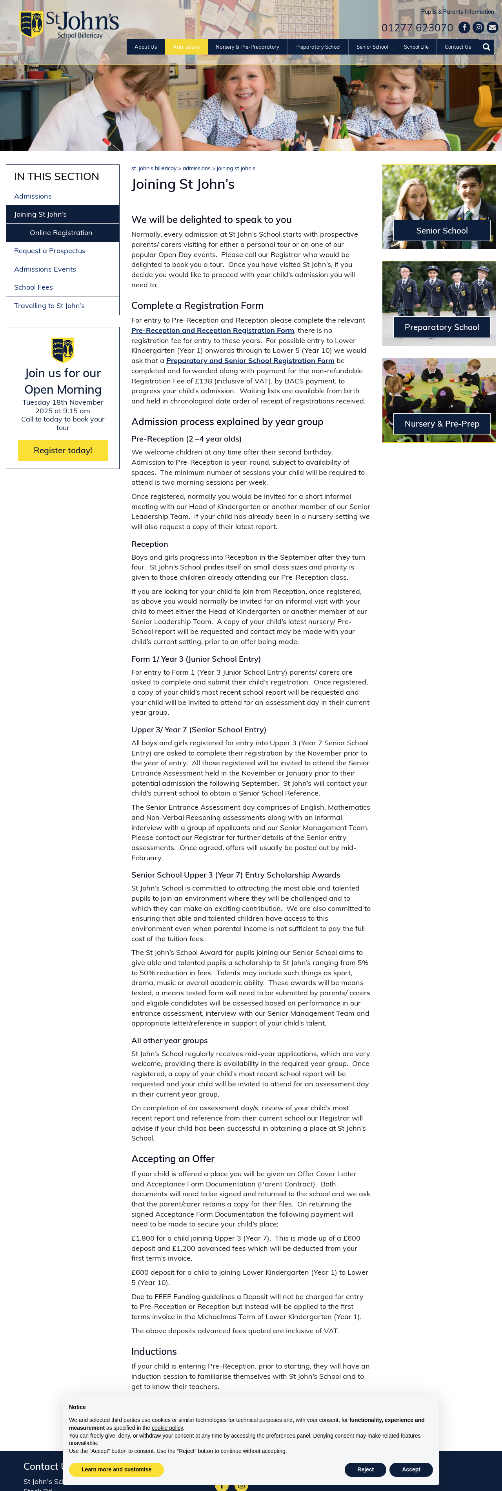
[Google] (478, 27)
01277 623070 (417, 27)
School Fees (33, 287)
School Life (416, 47)
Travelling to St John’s (49, 305)
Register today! (63, 450)
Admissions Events (45, 269)
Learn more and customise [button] (116, 1469)
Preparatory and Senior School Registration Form (250, 360)
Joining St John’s (40, 214)
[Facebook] (464, 27)
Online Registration (61, 232)
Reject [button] (365, 1469)
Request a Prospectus (49, 250)
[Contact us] (492, 27)
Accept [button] (411, 1469)
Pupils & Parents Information (457, 11)
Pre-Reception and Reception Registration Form (212, 330)
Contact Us (458, 47)
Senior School (372, 47)
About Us (146, 47)
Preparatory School (317, 47)
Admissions (186, 47)
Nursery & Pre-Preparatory (247, 47)
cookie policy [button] (167, 1428)
